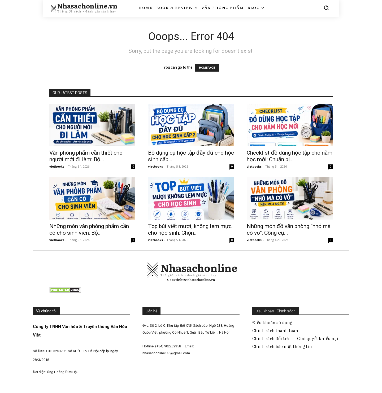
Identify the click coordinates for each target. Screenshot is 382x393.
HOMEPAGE (207, 67)
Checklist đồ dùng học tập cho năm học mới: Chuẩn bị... (289, 156)
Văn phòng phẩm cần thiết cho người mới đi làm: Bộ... (86, 156)
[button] (326, 7)
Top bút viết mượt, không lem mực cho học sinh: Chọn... (190, 229)
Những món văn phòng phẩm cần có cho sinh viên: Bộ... (89, 229)
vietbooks (56, 166)
